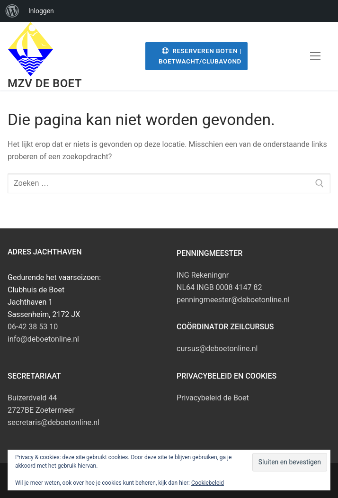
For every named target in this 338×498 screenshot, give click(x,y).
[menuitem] (12, 11)
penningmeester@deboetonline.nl (233, 299)
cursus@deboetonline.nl (217, 348)
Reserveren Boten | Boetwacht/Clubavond (200, 56)
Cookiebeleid (207, 483)
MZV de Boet (45, 83)
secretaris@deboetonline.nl (53, 422)
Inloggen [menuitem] (41, 11)
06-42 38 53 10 (33, 326)
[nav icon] (315, 56)
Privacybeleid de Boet (213, 397)
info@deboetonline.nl (43, 339)
